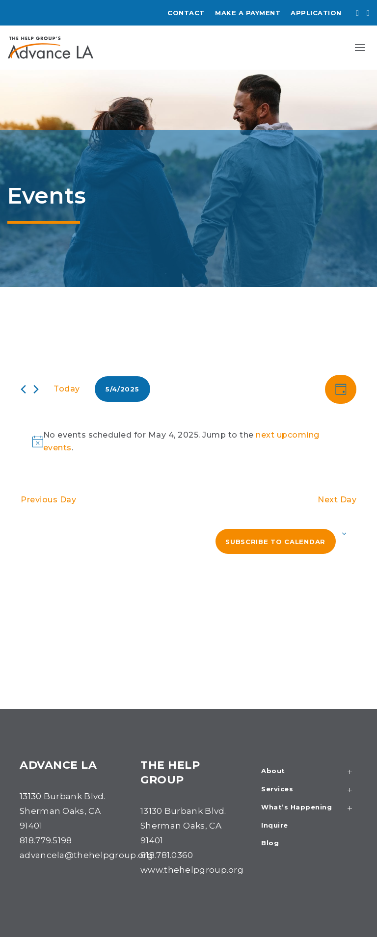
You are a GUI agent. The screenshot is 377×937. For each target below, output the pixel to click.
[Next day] (36, 389)
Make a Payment (247, 13)
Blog (270, 843)
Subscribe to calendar (275, 542)
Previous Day (48, 499)
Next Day (337, 499)
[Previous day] (23, 389)
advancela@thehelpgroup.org (86, 855)
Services (309, 790)
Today (67, 388)
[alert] (190, 441)
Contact (186, 13)
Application (316, 13)
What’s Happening (309, 808)
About (309, 772)
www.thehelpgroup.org (191, 870)
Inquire (274, 825)
